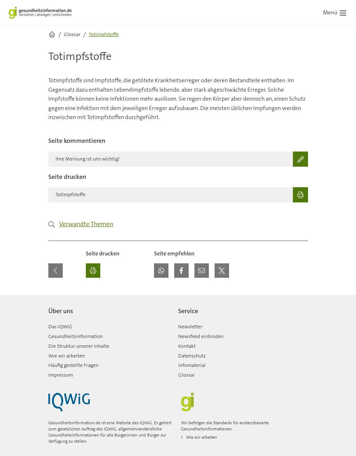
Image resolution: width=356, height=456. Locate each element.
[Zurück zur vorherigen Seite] (55, 270)
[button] (161, 270)
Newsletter (190, 326)
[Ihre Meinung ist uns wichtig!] (178, 159)
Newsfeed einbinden (201, 336)
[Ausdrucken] (93, 270)
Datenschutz (192, 355)
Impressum (60, 375)
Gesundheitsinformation (75, 336)
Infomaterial (192, 365)
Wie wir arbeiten (66, 355)
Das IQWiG (60, 326)
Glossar (186, 375)
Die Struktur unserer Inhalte (78, 346)
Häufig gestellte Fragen (73, 365)
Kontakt (186, 346)
